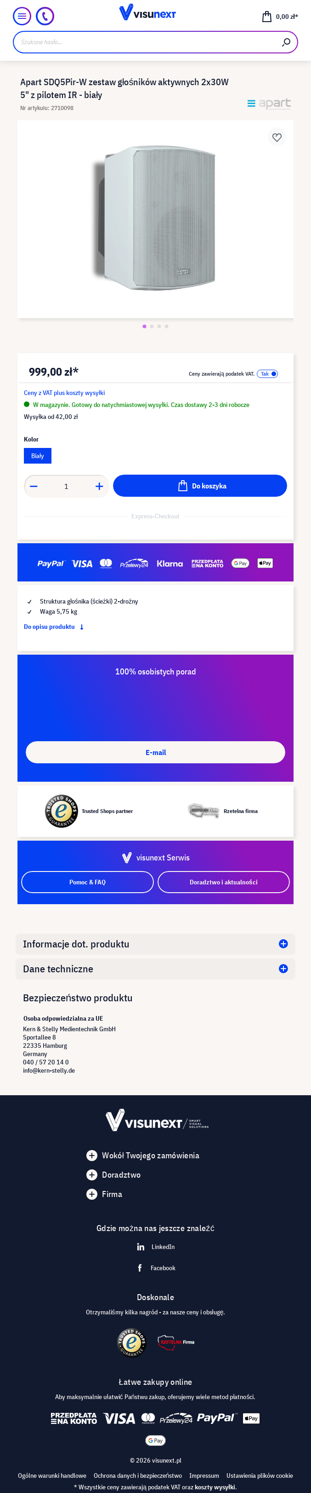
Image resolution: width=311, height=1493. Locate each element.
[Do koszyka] (200, 486)
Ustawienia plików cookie (259, 1475)
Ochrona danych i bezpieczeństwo (138, 1475)
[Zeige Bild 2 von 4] (152, 326)
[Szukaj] (286, 42)
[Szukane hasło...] (144, 42)
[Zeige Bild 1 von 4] (145, 326)
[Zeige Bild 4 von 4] (167, 326)
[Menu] (22, 16)
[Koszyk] (279, 16)
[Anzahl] (66, 486)
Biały (37, 456)
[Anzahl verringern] (33, 486)
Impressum (204, 1475)
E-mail (156, 752)
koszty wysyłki (215, 1487)
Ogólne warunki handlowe (52, 1475)
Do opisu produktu (55, 626)
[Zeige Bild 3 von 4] (159, 326)
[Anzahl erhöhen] (99, 486)
